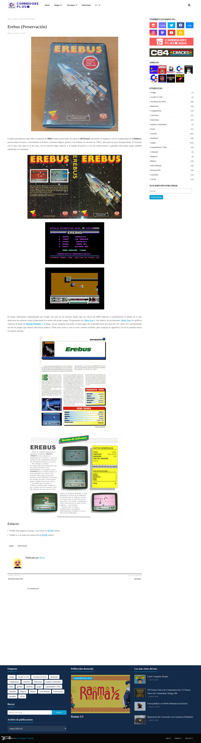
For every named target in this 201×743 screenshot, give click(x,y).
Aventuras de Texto (172, 101)
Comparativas (172, 111)
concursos (172, 115)
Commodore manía (154, 67)
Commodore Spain (154, 76)
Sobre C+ (178, 738)
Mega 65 (172, 156)
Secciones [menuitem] (71, 5)
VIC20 (172, 179)
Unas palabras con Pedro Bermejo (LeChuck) (167, 703)
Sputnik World (179, 76)
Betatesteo (172, 106)
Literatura (172, 152)
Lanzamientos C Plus (172, 147)
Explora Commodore (179, 68)
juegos (15, 19)
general (172, 133)
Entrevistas (172, 120)
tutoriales (172, 175)
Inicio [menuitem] (47, 5)
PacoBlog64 (162, 67)
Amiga (172, 92)
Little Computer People (157, 676)
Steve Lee (89, 320)
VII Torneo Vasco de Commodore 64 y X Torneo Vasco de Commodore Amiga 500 (169, 691)
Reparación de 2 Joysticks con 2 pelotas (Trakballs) (170, 717)
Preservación (22, 546)
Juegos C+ (189, 738)
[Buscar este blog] (30, 712)
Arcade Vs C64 (172, 97)
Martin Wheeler (33, 324)
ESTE (51, 530)
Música (172, 161)
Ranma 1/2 (77, 716)
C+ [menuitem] (96, 5)
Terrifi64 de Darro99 (187, 68)
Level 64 (170, 75)
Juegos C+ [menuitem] (58, 5)
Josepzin (161, 75)
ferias (172, 129)
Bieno (10, 33)
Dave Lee (125, 320)
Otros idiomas (172, 165)
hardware (172, 138)
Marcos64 (170, 66)
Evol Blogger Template (25, 738)
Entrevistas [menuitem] (86, 5)
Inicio (10, 19)
